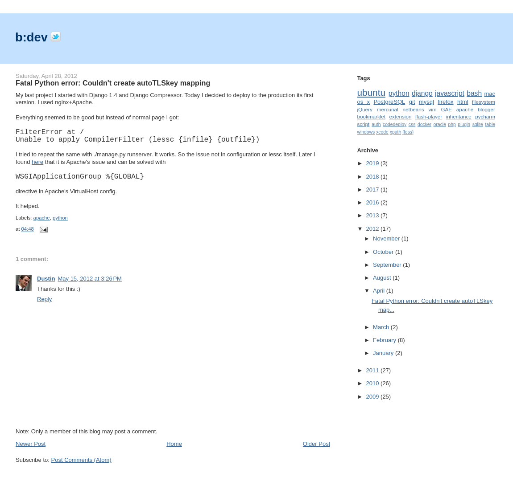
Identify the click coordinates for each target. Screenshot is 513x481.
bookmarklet (371, 116)
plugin (464, 124)
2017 (373, 189)
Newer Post (31, 443)
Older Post (316, 443)
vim (432, 109)
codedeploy (394, 124)
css (412, 124)
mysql (426, 101)
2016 (373, 202)
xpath (395, 132)
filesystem (483, 102)
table (490, 124)
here (37, 162)
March (382, 327)
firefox (445, 101)
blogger (486, 109)
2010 (373, 383)
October (384, 252)
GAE (446, 109)
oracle (440, 124)
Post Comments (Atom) (81, 460)
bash (474, 93)
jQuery (364, 109)
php (451, 124)
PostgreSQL (389, 101)
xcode (382, 132)
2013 (373, 215)
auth (376, 124)
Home (174, 443)
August (383, 277)
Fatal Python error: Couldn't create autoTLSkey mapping (113, 83)
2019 (373, 163)
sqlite (477, 124)
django (422, 93)
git (412, 101)
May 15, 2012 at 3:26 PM (89, 278)
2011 (373, 370)
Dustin (46, 278)
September (388, 264)
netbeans (413, 109)
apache (41, 217)
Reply (44, 299)
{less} (408, 132)
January (384, 353)
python (60, 217)
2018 (373, 176)
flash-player (428, 116)
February (385, 340)
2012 (373, 228)
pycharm (485, 116)
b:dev (33, 37)
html (462, 101)
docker (424, 124)
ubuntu (371, 92)
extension (400, 116)
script (363, 124)
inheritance (459, 116)
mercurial (387, 109)
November (387, 238)
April (379, 290)
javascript (449, 93)
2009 (373, 396)
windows (366, 132)
